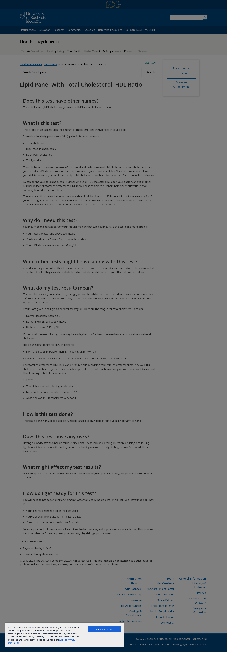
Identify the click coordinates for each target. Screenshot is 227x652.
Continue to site (104, 629)
